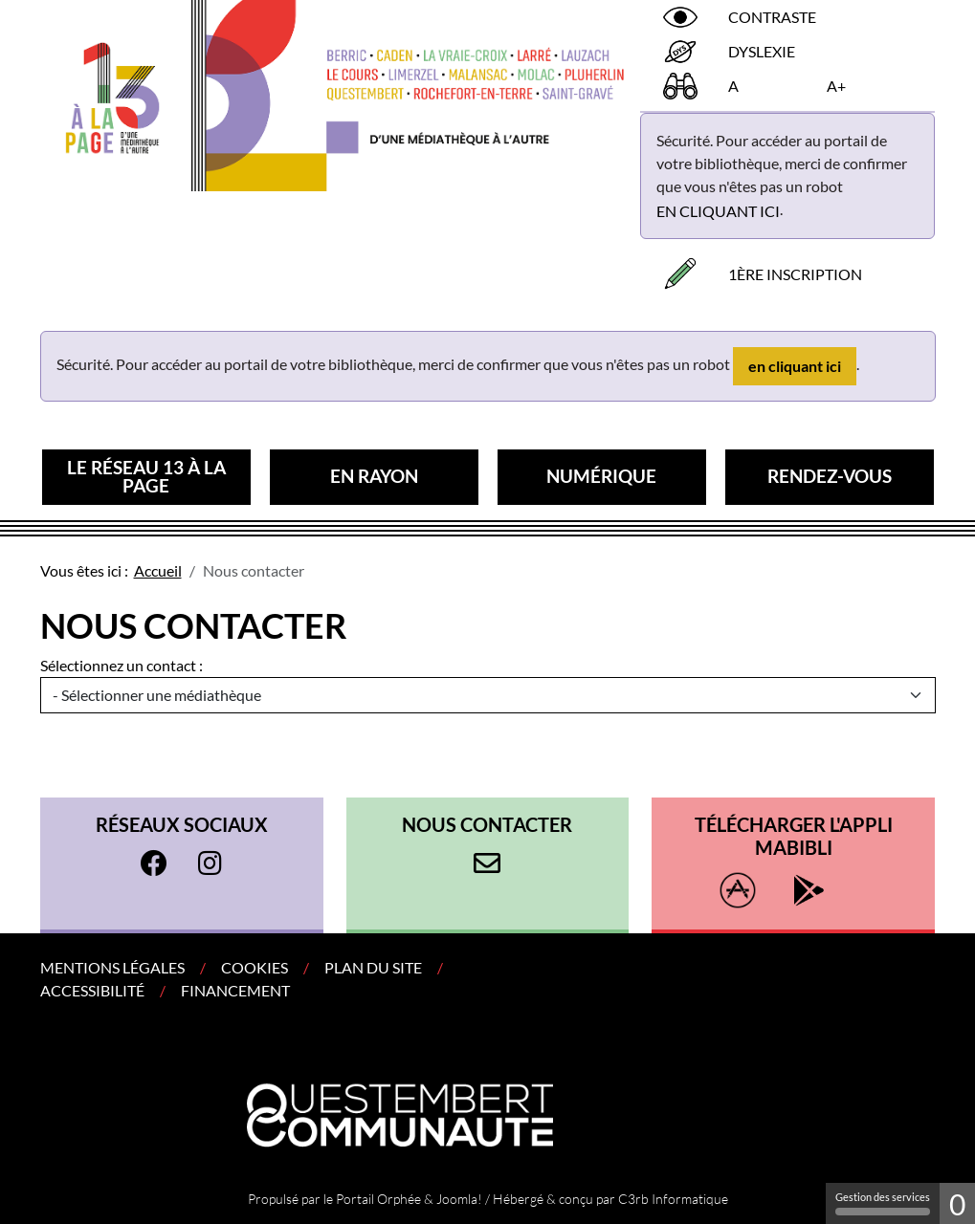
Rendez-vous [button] (829, 476)
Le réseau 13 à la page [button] (146, 476)
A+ (836, 85)
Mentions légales (112, 967)
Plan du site (373, 967)
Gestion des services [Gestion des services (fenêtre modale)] (882, 1203)
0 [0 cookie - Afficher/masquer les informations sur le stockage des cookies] (957, 1204)
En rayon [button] (374, 476)
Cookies (254, 967)
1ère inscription (795, 274)
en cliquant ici (718, 211)
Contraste (772, 17)
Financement (235, 990)
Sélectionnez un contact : (121, 665)
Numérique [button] (601, 476)
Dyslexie (761, 51)
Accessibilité (92, 990)
